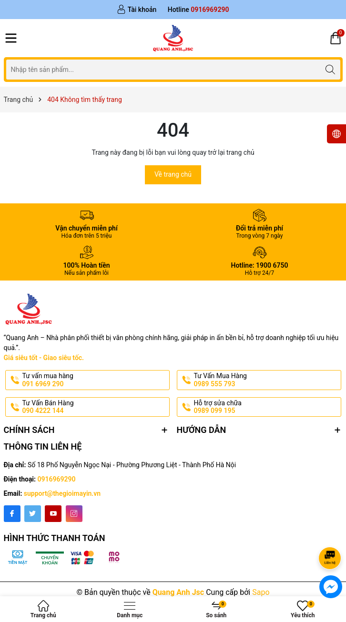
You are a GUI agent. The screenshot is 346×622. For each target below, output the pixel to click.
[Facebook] (12, 513)
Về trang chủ (173, 174)
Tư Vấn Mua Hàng (266, 380)
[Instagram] (74, 513)
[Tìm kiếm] (330, 69)
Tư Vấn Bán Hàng (95, 407)
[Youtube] (53, 513)
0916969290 (57, 479)
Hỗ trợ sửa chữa (266, 407)
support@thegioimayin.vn (62, 493)
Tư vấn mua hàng (95, 380)
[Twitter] (32, 513)
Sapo (260, 592)
